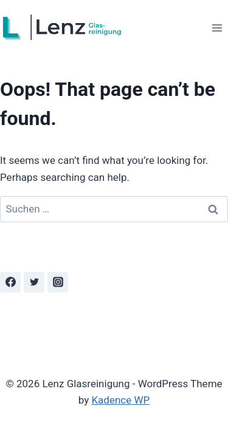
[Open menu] (217, 27)
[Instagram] (57, 282)
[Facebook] (10, 282)
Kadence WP (120, 400)
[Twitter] (34, 282)
